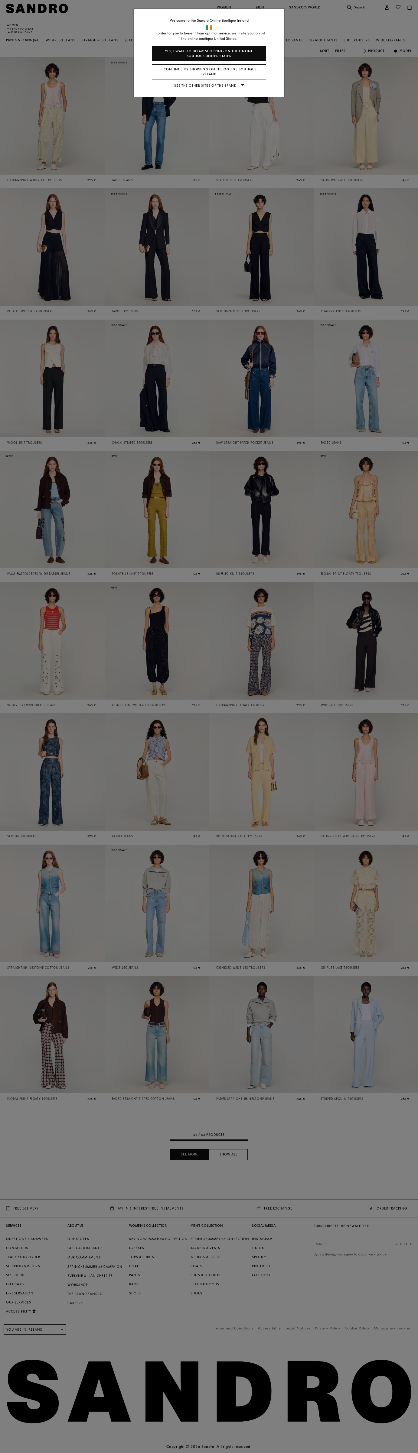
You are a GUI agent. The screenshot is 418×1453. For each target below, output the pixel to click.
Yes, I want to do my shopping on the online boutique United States (209, 53)
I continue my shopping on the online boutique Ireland (209, 71)
